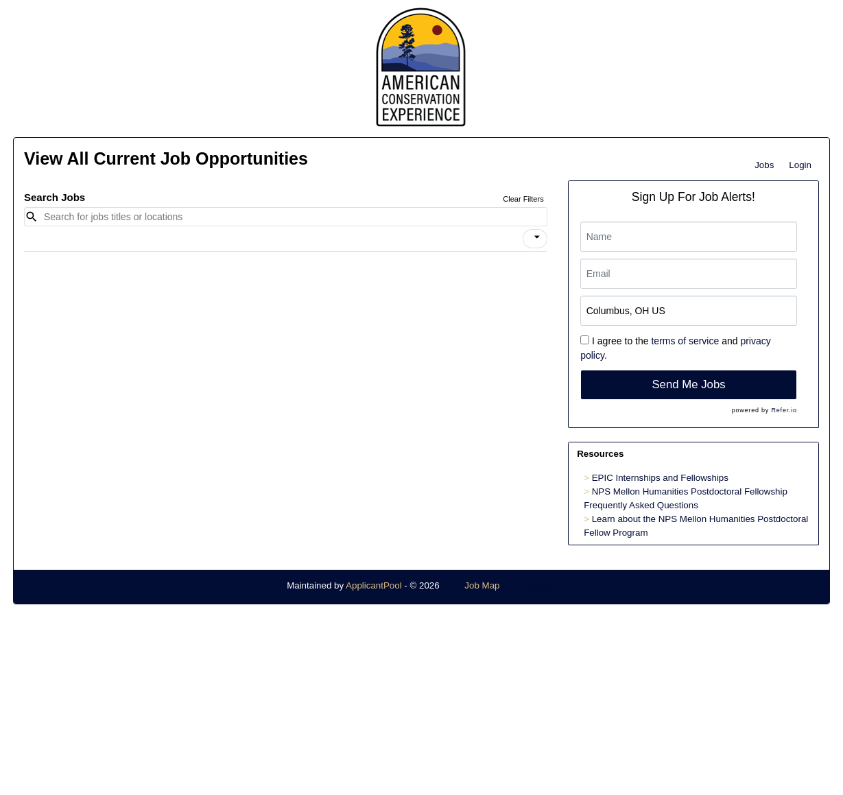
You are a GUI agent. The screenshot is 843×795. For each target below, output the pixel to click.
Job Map (481, 585)
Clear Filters (523, 199)
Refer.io (783, 410)
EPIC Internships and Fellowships (660, 478)
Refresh (540, 585)
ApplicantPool (374, 585)
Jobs (764, 165)
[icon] (537, 237)
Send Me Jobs (688, 384)
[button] (535, 238)
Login (800, 165)
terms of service (685, 340)
